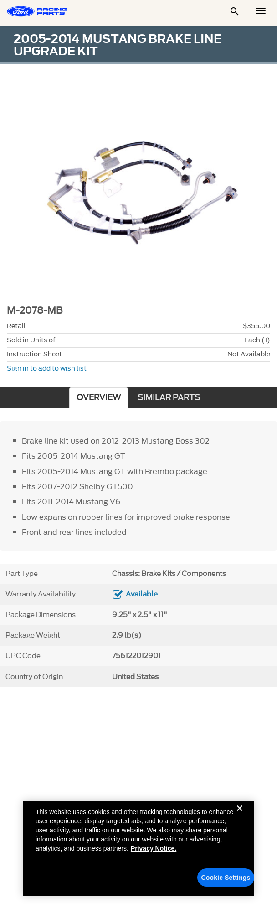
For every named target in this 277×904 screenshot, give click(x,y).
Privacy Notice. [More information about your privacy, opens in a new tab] (153, 851)
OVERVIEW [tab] (99, 397)
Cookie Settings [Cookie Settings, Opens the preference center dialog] (226, 880)
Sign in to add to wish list (47, 368)
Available (142, 594)
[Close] (240, 818)
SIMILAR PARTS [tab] (169, 397)
